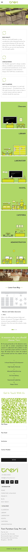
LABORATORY (5, 515)
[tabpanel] (14, 14)
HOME (3, 490)
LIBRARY (3, 512)
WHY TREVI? (5, 502)
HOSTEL (3, 518)
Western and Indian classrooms (11, 312)
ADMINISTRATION (6, 524)
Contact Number (14, 451)
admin (4, 314)
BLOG (2, 499)
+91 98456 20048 (5, 475)
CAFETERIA (4, 521)
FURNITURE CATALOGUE (8, 493)
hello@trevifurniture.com (8, 478)
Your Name (14, 426)
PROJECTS (4, 496)
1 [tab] (12, 329)
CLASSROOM (5, 509)
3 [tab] (16, 329)
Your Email (14, 434)
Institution (14, 443)
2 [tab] (14, 329)
